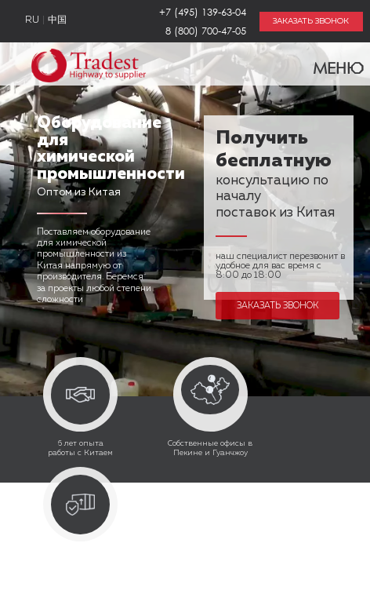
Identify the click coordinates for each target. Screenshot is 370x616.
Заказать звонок (277, 305)
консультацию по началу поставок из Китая (275, 176)
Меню (328, 64)
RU (32, 20)
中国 (57, 20)
